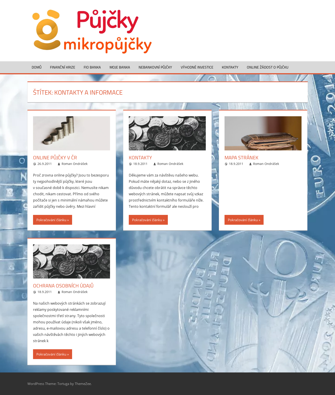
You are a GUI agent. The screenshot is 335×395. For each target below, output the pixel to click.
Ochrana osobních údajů (63, 285)
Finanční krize (62, 67)
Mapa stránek (241, 157)
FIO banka (92, 67)
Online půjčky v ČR (55, 157)
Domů (37, 67)
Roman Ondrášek (74, 164)
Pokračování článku (51, 220)
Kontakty (230, 67)
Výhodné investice (197, 67)
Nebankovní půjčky (155, 67)
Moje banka (120, 67)
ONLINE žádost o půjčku (267, 67)
